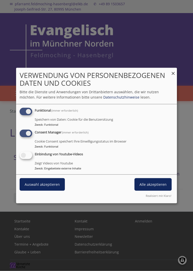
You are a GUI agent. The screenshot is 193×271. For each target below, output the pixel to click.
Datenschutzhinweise (121, 97)
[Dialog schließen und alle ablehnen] (173, 71)
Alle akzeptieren (153, 184)
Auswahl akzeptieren (42, 184)
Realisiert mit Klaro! (158, 195)
